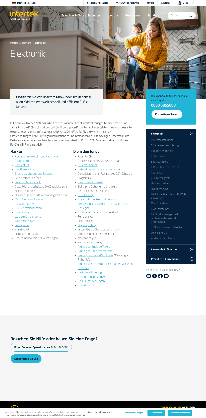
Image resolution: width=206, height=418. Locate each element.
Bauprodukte (22, 161)
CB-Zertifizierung (88, 165)
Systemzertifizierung (90, 272)
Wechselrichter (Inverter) (28, 216)
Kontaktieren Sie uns (167, 114)
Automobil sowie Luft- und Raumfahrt (36, 156)
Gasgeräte (156, 172)
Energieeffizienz (159, 162)
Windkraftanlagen (25, 221)
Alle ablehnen (156, 412)
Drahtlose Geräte (24, 169)
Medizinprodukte (24, 204)
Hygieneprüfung (87, 225)
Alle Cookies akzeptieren (179, 412)
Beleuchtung (22, 165)
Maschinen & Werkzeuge (29, 199)
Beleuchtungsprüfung (162, 140)
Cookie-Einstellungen (134, 412)
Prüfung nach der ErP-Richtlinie (95, 255)
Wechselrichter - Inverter (164, 238)
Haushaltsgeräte (159, 183)
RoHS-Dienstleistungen (91, 281)
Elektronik (157, 133)
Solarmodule (22, 212)
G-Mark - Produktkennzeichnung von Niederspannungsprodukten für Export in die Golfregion (103, 204)
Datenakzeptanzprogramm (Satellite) (99, 169)
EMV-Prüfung (86, 195)
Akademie (165, 3)
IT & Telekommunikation (28, 208)
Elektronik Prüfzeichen (164, 249)
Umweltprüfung (87, 285)
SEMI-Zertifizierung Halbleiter (166, 227)
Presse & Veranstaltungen (127, 3)
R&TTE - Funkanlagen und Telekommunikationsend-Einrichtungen (164, 218)
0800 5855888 (163, 105)
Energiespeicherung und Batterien (34, 173)
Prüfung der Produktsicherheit (95, 251)
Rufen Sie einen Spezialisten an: (41, 347)
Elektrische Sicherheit (162, 151)
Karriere (150, 3)
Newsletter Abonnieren (97, 3)
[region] (103, 413)
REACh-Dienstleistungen (92, 277)
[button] (80, 15)
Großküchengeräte (160, 178)
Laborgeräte (22, 225)
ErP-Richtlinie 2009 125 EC (165, 167)
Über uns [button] (113, 15)
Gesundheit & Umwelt (90, 182)
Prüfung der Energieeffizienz (94, 247)
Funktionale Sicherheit (28, 182)
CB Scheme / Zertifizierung (165, 145)
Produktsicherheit (160, 209)
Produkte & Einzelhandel (166, 259)
